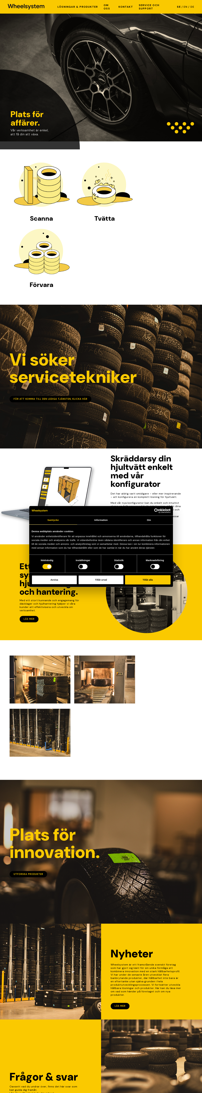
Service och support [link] (116, 1040)
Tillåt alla (148, 579)
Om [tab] (149, 520)
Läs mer (29, 552)
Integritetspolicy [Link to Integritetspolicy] (21, 1083)
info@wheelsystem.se (70, 1048)
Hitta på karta (65, 1037)
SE (179, 6)
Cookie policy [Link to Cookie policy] (44, 1083)
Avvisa (54, 579)
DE (192, 6)
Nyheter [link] (108, 1030)
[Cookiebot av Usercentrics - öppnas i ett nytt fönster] (157, 510)
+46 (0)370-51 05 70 (70, 1058)
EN (185, 6)
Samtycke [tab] (53, 520)
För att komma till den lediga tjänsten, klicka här (50, 332)
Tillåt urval (101, 579)
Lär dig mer (22, 982)
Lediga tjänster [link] (113, 1034)
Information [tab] (101, 520)
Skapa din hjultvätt (129, 464)
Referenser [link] (110, 1044)
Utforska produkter (28, 754)
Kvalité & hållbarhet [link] (116, 1037)
